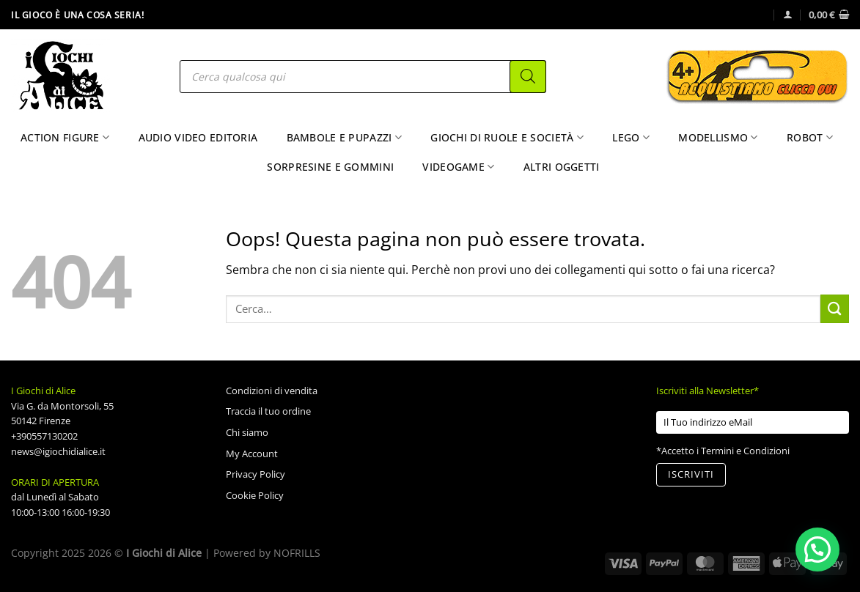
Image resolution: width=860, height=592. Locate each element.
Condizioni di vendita (271, 390)
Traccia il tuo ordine (268, 411)
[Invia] (834, 309)
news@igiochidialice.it (58, 451)
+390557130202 (44, 436)
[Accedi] (788, 14)
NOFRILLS (296, 553)
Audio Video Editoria (198, 137)
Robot (810, 137)
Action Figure (65, 137)
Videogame (458, 167)
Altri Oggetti (561, 167)
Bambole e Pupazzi (344, 137)
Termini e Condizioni (745, 450)
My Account (252, 453)
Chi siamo (247, 432)
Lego (631, 137)
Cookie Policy (255, 495)
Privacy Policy (255, 474)
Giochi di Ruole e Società (507, 137)
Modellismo (717, 137)
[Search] (528, 76)
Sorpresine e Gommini (330, 167)
